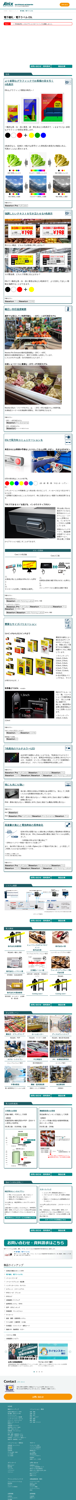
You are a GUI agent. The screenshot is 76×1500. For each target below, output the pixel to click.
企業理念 (52, 1465)
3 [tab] (39, 1372)
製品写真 (31, 1447)
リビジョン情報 (11, 1335)
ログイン (10, 1468)
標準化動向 (32, 1468)
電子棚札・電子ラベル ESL (14, 1274)
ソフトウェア (32, 1450)
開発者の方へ (11, 1450)
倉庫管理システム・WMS (14, 1303)
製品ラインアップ (13, 1409)
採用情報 (10, 1481)
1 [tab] (34, 1372)
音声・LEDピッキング (13, 1307)
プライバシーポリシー (38, 1491)
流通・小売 (32, 1413)
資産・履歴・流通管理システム (16, 1318)
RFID (30, 1473)
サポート (10, 1443)
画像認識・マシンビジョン (14, 1311)
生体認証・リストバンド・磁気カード (18, 1325)
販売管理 (52, 1415)
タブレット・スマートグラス (15, 1289)
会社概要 (52, 1468)
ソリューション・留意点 (58, 1409)
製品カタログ (32, 1445)
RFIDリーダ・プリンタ (13, 1292)
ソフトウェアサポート (13, 1448)
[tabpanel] (23, 1355)
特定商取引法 (63, 1491)
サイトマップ (63, 1494)
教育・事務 (32, 1418)
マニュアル (32, 1448)
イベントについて (54, 1452)
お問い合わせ (64, 4)
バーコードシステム (34, 1472)
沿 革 (52, 1470)
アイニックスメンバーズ (15, 1463)
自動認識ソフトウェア (13, 1300)
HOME (10, 1406)
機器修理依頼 (11, 1454)
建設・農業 (32, 1420)
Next (70, 1352)
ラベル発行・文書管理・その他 (16, 1322)
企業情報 (53, 1463)
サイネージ (9, 1314)
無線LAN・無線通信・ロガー (15, 1329)
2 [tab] (37, 1372)
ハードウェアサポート (13, 1455)
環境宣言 (13, 1494)
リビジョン (32, 1452)
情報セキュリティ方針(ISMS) (38, 1494)
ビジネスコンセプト (55, 1467)
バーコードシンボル (34, 1465)
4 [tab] (42, 1372)
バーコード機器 (33, 1470)
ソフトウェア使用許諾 (13, 1447)
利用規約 (10, 1457)
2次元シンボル (32, 1467)
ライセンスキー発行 (13, 1445)
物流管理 (52, 1413)
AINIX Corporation (37, 1497)
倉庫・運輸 (32, 1411)
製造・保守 (32, 1415)
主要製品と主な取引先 (55, 1473)
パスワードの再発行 (13, 1470)
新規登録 (10, 1467)
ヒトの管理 (53, 1420)
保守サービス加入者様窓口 (57, 1448)
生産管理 (52, 1417)
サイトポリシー (13, 1491)
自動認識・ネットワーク (56, 1411)
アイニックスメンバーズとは (15, 1465)
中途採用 (10, 1483)
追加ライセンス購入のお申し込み (58, 1450)
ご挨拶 (52, 1472)
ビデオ (52, 1477)
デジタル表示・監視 (55, 1418)
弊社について (53, 1454)
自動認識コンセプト (12, 1338)
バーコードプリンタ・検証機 (15, 1281)
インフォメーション (55, 1475)
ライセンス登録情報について (57, 1447)
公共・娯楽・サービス (34, 1422)
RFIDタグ (9, 1296)
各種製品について (54, 1445)
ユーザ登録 (10, 1452)
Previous (6, 1352)
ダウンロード (33, 1443)
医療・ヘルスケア (33, 1417)
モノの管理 (53, 1422)
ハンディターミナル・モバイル (16, 1285)
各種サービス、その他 (13, 1459)
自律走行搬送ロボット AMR (15, 1271)
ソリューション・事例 (36, 1409)
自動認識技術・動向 (35, 1463)
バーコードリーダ (11, 1278)
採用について (53, 1455)
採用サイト (10, 1485)
